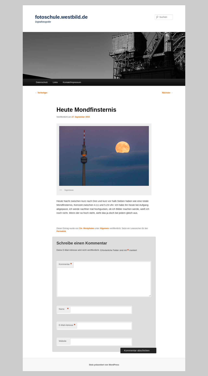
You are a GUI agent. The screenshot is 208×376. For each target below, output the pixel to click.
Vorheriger (41, 93)
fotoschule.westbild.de (61, 17)
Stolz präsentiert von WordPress (104, 365)
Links (55, 82)
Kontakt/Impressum (72, 82)
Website (62, 341)
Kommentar (65, 264)
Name (64, 309)
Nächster (167, 93)
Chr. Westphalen (86, 228)
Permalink (61, 231)
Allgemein (104, 228)
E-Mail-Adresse (67, 325)
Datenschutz (42, 82)
